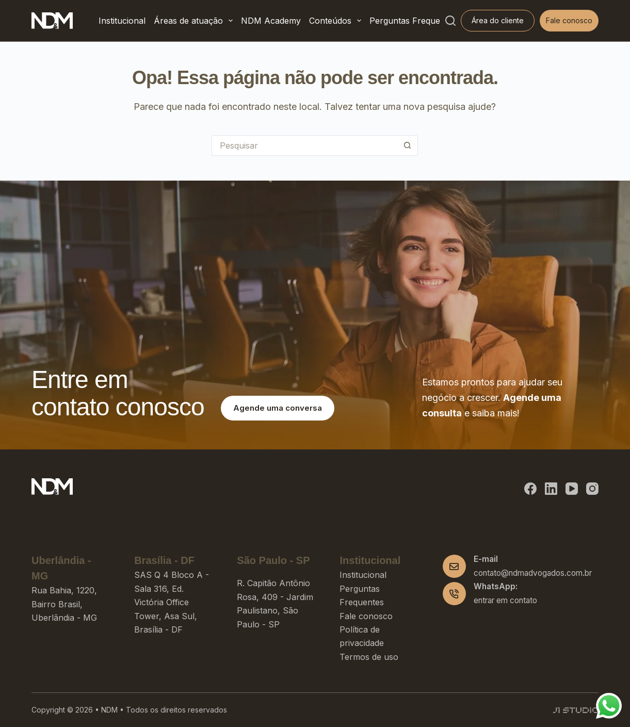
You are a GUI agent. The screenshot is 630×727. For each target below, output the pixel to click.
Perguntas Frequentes (413, 20)
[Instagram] (592, 488)
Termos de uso (369, 657)
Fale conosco (569, 20)
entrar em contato (505, 600)
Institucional (122, 20)
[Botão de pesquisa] (407, 145)
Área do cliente (498, 20)
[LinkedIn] (551, 488)
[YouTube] (572, 488)
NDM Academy (271, 20)
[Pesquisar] (450, 20)
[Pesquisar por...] (304, 145)
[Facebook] (530, 488)
